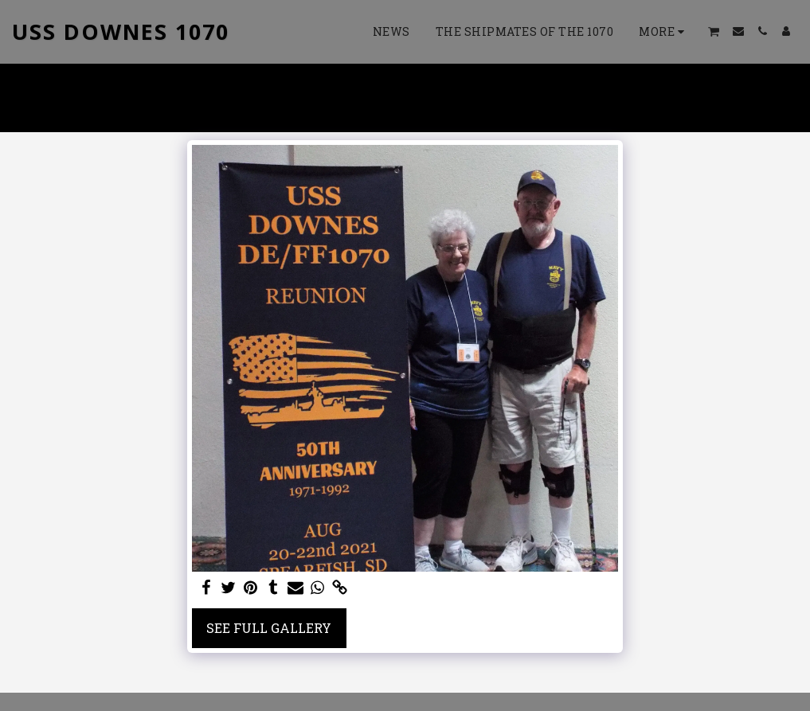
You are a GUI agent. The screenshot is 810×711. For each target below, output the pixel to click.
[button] (714, 31)
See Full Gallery (268, 627)
